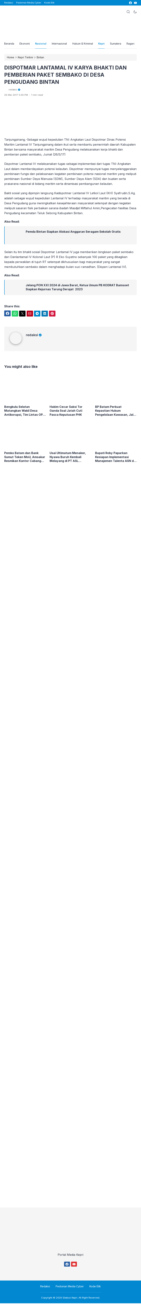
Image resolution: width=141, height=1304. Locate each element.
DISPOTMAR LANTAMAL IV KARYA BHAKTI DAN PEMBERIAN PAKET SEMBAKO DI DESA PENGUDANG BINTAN (68, 75)
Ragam (133, 43)
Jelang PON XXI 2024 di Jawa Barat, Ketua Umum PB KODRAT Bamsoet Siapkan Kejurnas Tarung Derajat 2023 (78, 288)
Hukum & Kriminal (84, 43)
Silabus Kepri (70, 1298)
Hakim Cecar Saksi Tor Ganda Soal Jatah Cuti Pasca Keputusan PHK (66, 411)
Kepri (103, 43)
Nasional (41, 43)
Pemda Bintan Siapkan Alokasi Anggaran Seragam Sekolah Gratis (73, 232)
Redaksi (8, 2)
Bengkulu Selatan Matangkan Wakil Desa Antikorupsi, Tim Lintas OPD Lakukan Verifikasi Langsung (24, 411)
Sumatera (117, 43)
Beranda (9, 43)
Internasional (60, 43)
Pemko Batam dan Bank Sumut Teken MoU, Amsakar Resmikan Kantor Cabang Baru (25, 458)
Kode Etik (49, 2)
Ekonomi (25, 43)
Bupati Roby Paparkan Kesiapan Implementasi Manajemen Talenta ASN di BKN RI (115, 458)
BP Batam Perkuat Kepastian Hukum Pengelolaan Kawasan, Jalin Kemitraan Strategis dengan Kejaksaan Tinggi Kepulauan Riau (115, 411)
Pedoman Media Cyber (28, 2)
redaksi (34, 335)
